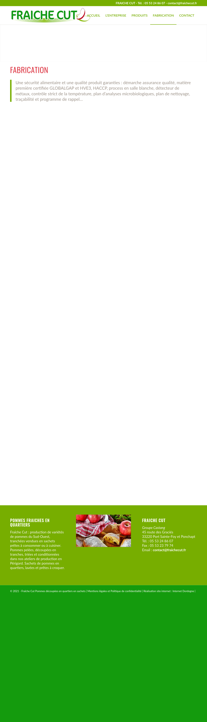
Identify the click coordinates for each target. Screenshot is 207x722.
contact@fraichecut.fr (182, 3)
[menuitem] (93, 15)
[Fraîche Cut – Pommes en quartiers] (50, 15)
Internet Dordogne (183, 712)
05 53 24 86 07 (155, 3)
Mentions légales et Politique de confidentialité (115, 712)
